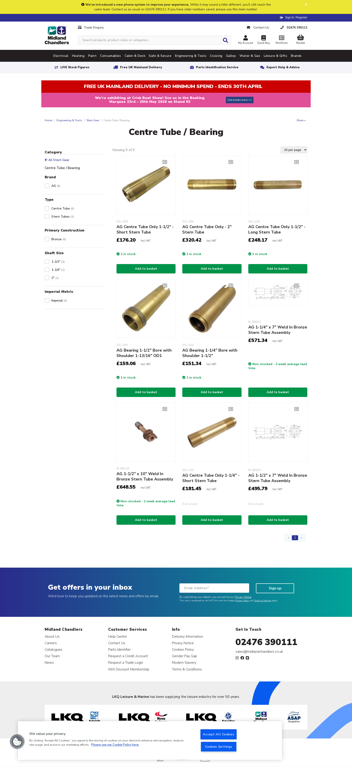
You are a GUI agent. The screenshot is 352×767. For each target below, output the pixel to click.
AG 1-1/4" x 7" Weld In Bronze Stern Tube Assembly (277, 329)
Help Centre (117, 636)
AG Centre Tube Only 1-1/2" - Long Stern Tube (277, 229)
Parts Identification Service (217, 67)
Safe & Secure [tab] (160, 56)
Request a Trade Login (125, 662)
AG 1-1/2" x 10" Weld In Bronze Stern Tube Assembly (145, 476)
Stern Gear (92, 120)
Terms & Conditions (187, 669)
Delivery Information (187, 636)
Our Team (52, 656)
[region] (150, 740)
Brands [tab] (296, 56)
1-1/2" (58, 262)
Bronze (58, 239)
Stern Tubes (62, 216)
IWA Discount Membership (128, 669)
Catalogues (53, 649)
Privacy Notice (243, 597)
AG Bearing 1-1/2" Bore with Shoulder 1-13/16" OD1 (144, 353)
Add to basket (146, 269)
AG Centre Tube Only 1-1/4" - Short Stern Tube (211, 478)
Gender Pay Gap (184, 656)
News (49, 662)
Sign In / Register (296, 17)
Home (48, 120)
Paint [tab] (92, 56)
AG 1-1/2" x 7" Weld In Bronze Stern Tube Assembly (277, 478)
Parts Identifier (119, 649)
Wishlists (281, 40)
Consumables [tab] (110, 56)
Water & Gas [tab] (250, 56)
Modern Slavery (184, 662)
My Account (245, 40)
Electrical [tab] (60, 56)
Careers (51, 643)
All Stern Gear (57, 160)
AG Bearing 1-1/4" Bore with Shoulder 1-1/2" (209, 353)
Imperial (59, 300)
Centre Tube (62, 208)
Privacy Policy (242, 600)
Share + (301, 120)
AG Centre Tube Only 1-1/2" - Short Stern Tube (145, 229)
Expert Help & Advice (283, 67)
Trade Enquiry (91, 27)
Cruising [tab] (216, 56)
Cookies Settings (218, 746)
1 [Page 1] (295, 538)
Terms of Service (262, 600)
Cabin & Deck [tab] (135, 56)
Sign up (275, 588)
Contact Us (116, 643)
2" (55, 278)
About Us (52, 636)
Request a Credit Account (128, 656)
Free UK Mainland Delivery (141, 67)
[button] (17, 741)
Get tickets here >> (239, 100)
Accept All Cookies (218, 734)
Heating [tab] (78, 56)
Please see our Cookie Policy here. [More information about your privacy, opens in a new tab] (115, 745)
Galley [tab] (231, 56)
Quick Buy (263, 40)
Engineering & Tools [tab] (191, 56)
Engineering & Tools (69, 120)
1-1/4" (58, 270)
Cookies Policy (183, 649)
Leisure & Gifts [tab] (275, 56)
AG (55, 186)
